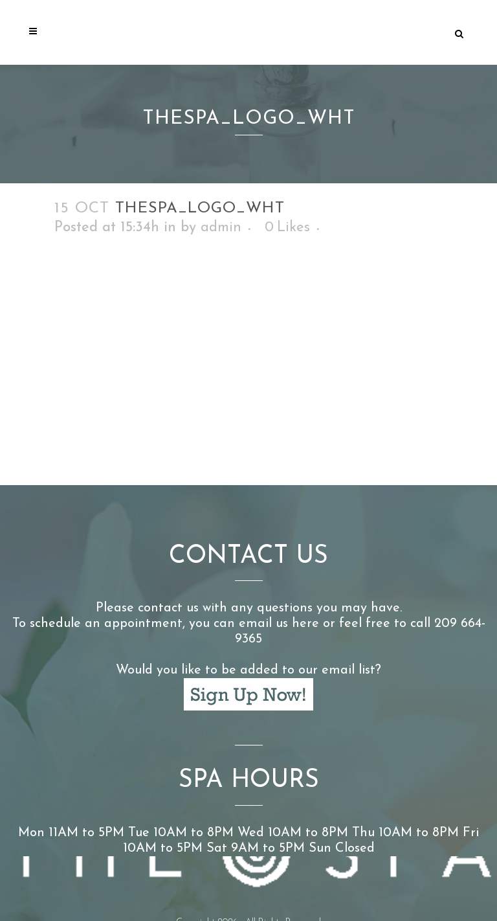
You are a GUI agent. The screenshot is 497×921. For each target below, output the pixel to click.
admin (221, 227)
